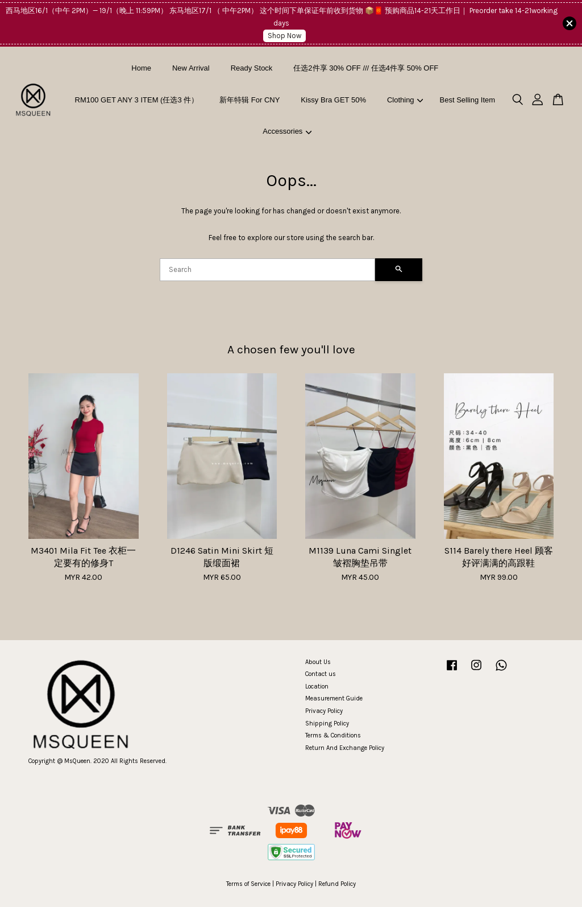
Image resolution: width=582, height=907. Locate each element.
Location (317, 686)
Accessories (287, 131)
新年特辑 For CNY (249, 100)
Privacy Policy (324, 711)
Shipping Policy (327, 723)
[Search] (267, 269)
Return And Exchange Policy (344, 748)
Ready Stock (252, 68)
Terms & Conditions (333, 735)
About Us (318, 662)
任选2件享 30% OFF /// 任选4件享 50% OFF (365, 68)
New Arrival (191, 68)
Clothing (405, 100)
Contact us (320, 674)
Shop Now (284, 35)
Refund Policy (337, 884)
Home (141, 68)
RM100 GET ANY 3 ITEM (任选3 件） (137, 100)
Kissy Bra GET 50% (333, 100)
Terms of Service (248, 884)
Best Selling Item (468, 100)
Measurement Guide (334, 698)
